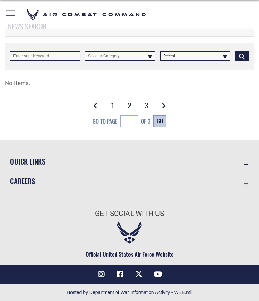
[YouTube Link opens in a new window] (158, 274)
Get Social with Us (129, 213)
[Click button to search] (242, 56)
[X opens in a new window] (139, 274)
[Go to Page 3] (146, 105)
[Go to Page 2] (129, 105)
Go (160, 120)
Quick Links (27, 161)
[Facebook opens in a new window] (120, 274)
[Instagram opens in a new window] (101, 274)
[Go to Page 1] (112, 105)
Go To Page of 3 (121, 122)
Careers (22, 181)
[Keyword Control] (45, 56)
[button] (11, 14)
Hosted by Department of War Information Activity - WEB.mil (129, 292)
